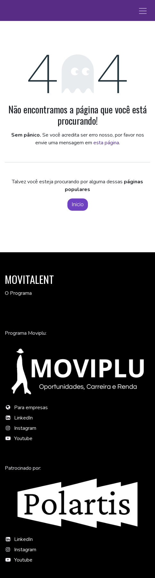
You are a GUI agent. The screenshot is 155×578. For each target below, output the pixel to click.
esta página (106, 142)
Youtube (23, 438)
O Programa (18, 293)
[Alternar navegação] (142, 10)
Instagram (25, 428)
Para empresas (31, 407)
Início (78, 204)
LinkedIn (23, 417)
